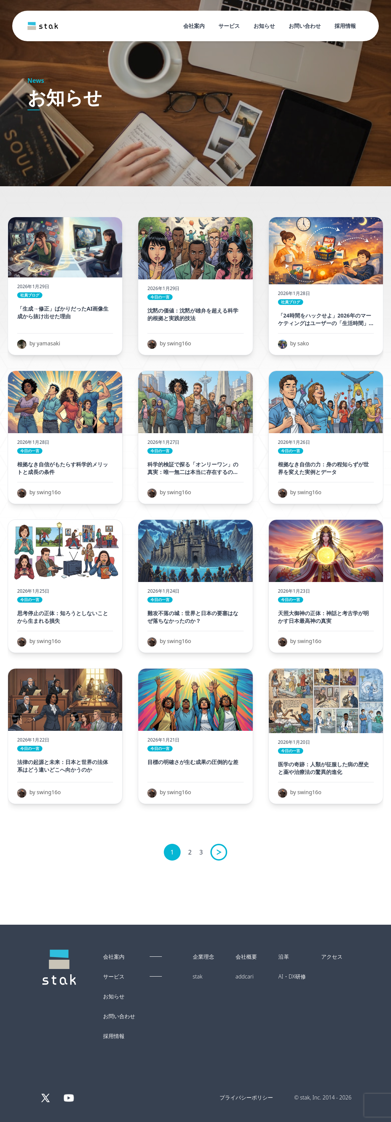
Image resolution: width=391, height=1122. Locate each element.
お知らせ (264, 25)
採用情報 (345, 25)
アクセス (332, 956)
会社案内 (194, 25)
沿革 (283, 956)
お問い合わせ (305, 25)
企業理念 (203, 956)
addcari (245, 976)
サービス (229, 25)
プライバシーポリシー (246, 1097)
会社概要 (246, 956)
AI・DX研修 (292, 976)
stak (198, 976)
